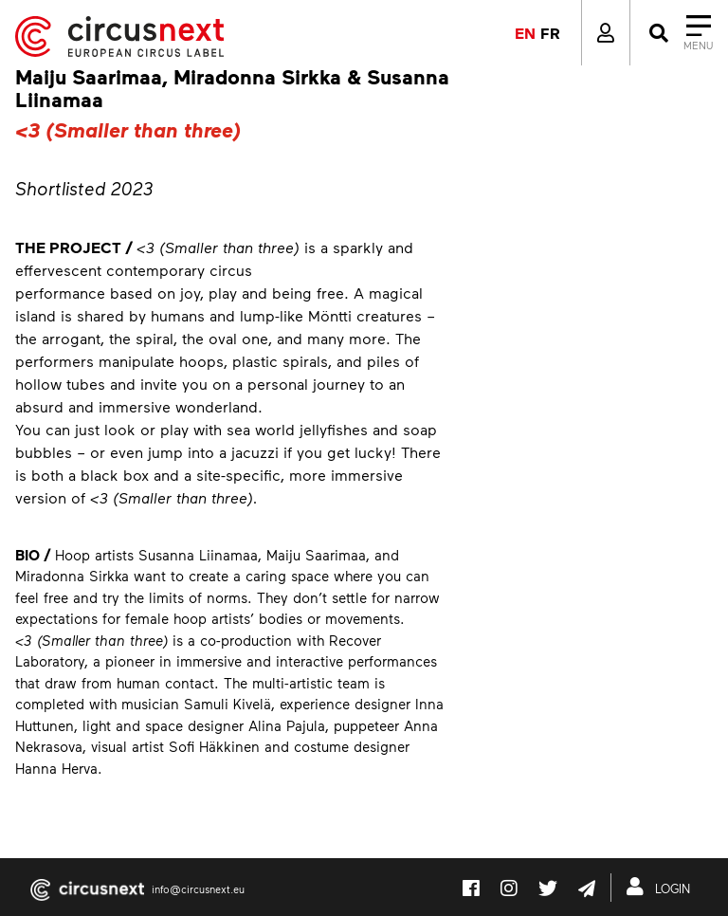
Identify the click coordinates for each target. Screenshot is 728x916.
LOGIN (662, 886)
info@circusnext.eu (198, 889)
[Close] (679, 33)
